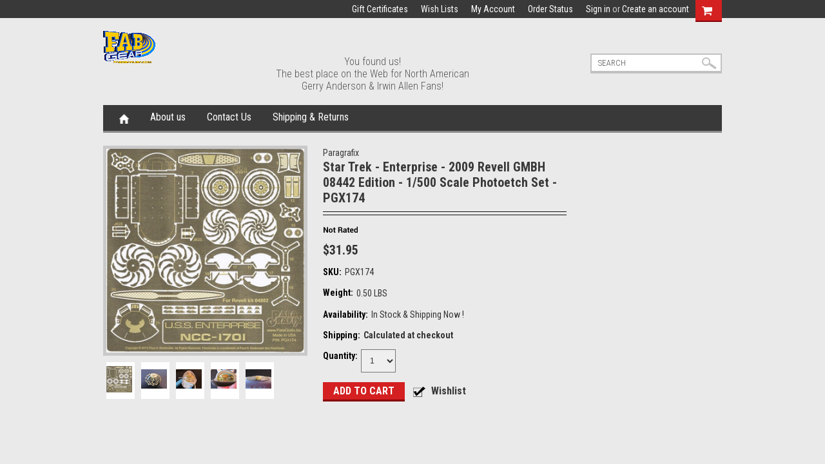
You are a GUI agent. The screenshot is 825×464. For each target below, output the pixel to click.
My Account (493, 9)
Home (124, 118)
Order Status (550, 9)
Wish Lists (439, 9)
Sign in (598, 9)
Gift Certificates (380, 9)
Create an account (655, 9)
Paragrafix (341, 153)
